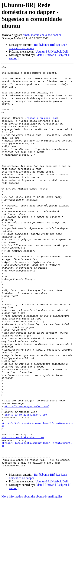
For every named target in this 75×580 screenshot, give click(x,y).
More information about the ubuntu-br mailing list (32, 576)
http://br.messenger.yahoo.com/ (27, 474)
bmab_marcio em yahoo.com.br (42, 35)
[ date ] (40, 55)
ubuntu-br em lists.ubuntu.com (26, 484)
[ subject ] (63, 55)
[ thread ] (50, 55)
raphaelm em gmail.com (42, 128)
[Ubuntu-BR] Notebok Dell (51, 51)
